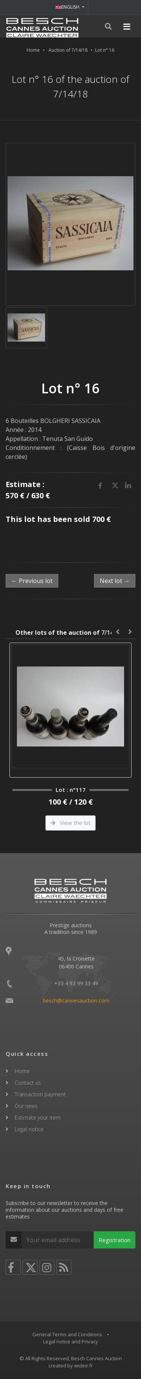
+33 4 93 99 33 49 (76, 983)
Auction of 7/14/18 (68, 50)
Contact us (28, 1082)
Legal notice (29, 1129)
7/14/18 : (70, 632)
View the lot (70, 822)
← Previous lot (32, 581)
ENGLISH (67, 7)
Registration (114, 1240)
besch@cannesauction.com (76, 1000)
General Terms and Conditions (67, 1334)
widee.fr (83, 1365)
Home (33, 50)
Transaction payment (40, 1094)
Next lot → (115, 581)
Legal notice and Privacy (70, 1341)
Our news (26, 1105)
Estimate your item (38, 1117)
